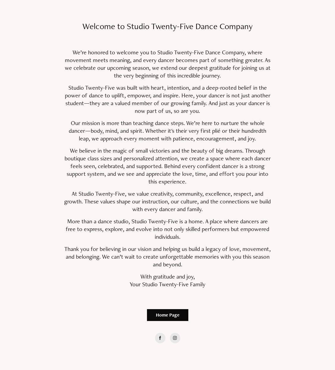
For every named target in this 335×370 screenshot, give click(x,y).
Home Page (167, 315)
